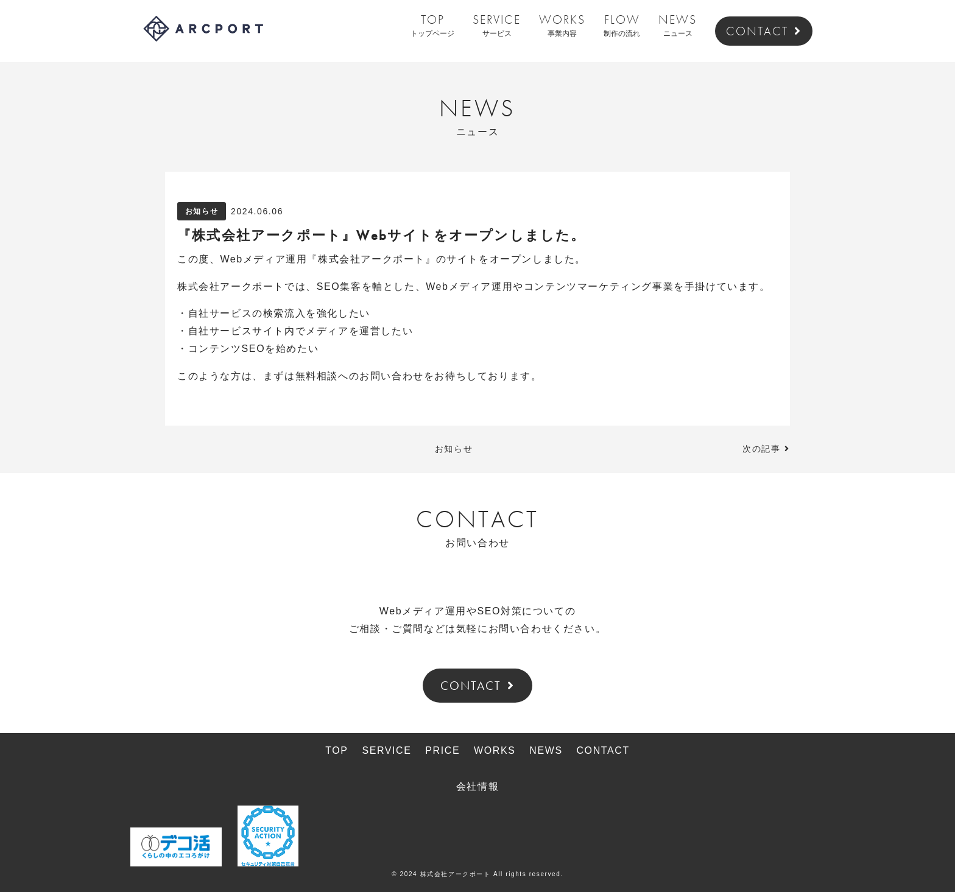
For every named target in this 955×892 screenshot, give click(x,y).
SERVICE (497, 26)
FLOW (622, 26)
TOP (432, 26)
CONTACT (764, 31)
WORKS (562, 26)
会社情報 (477, 786)
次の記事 (761, 449)
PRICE (442, 750)
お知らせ (201, 211)
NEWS (677, 26)
